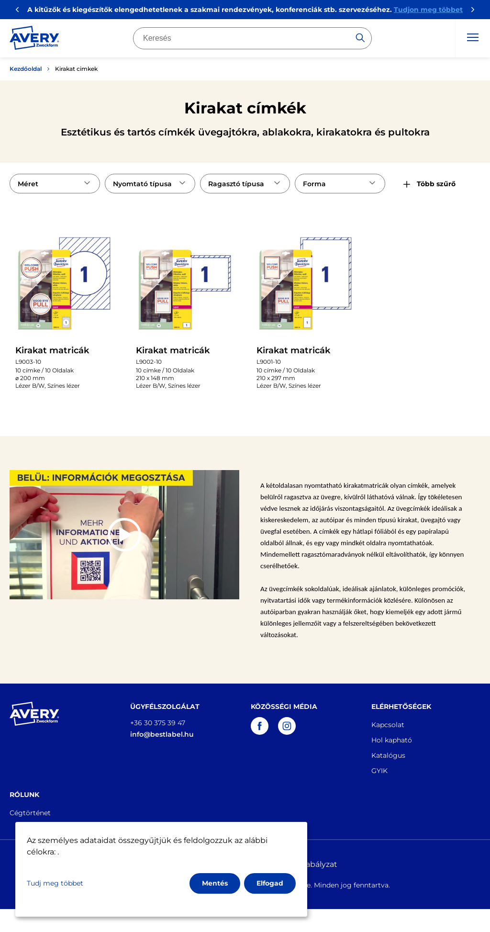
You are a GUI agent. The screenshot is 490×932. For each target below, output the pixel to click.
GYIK (379, 770)
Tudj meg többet (55, 883)
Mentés (215, 883)
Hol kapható (391, 740)
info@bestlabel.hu (162, 734)
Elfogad (269, 883)
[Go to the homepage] (34, 40)
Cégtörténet (30, 812)
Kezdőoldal (26, 68)
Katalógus (388, 755)
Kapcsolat (387, 724)
